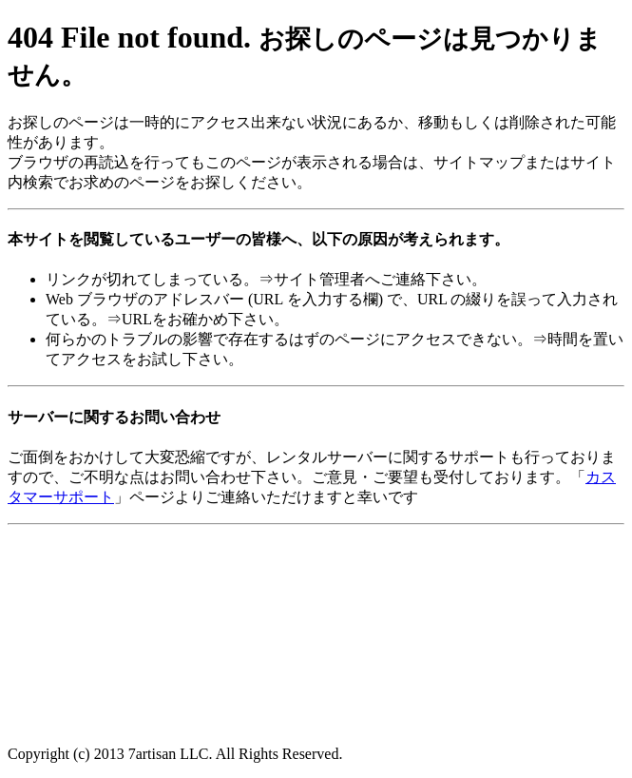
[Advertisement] (160, 580)
